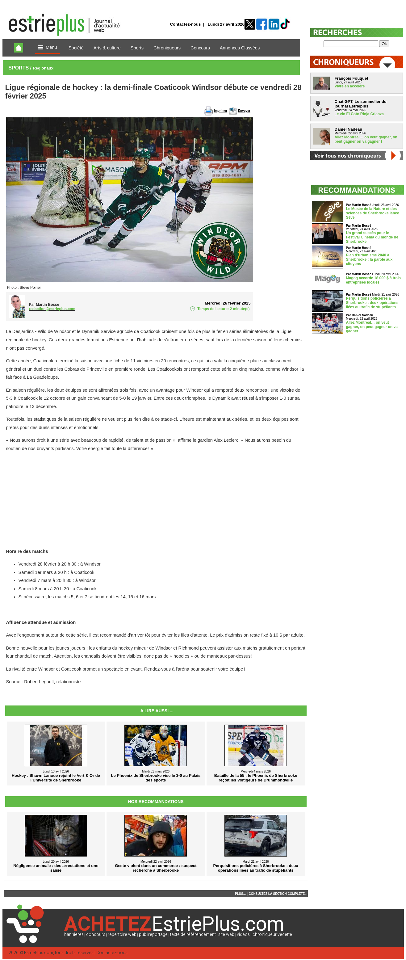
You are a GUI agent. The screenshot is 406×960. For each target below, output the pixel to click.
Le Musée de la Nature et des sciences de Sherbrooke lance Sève (372, 213)
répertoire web (122, 934)
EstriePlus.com (38, 952)
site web (226, 934)
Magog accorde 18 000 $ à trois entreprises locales (373, 280)
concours (95, 934)
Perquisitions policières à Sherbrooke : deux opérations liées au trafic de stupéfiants (372, 302)
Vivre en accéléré (350, 86)
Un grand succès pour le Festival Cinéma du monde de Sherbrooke (372, 237)
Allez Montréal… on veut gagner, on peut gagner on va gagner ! (366, 139)
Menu (47, 48)
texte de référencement (193, 934)
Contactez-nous (185, 24)
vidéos (243, 934)
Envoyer (244, 110)
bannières (74, 934)
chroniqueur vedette (272, 934)
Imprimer (220, 110)
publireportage (153, 934)
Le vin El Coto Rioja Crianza (359, 114)
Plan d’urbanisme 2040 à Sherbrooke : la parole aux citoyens (369, 259)
